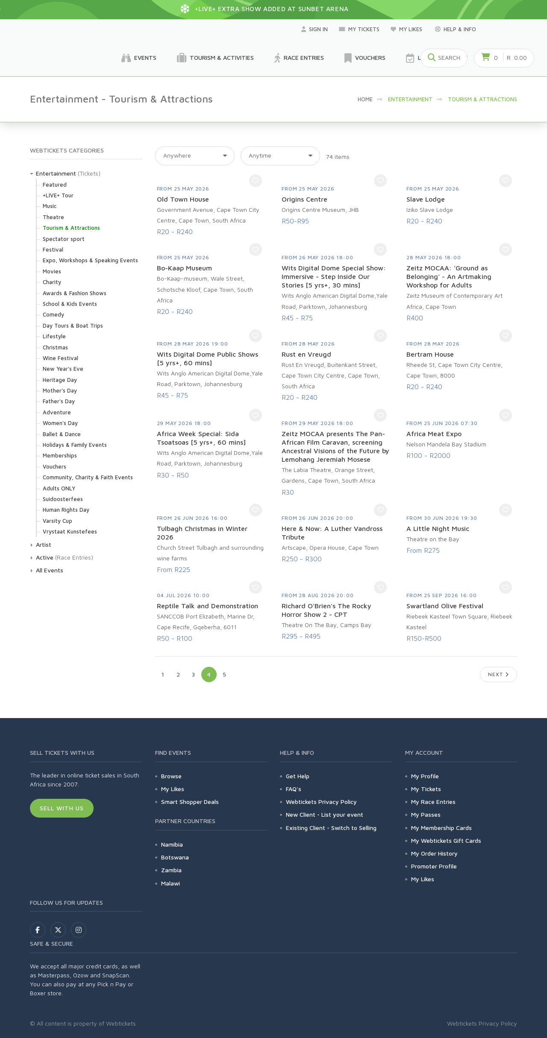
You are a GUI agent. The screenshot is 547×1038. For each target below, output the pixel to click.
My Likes (407, 29)
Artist (43, 544)
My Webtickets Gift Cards (446, 840)
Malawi (170, 883)
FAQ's (293, 788)
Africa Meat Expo (434, 433)
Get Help (297, 776)
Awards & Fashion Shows (74, 293)
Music (49, 205)
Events (138, 58)
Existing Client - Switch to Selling (331, 827)
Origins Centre (304, 199)
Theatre (53, 217)
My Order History (434, 853)
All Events (49, 570)
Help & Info (455, 29)
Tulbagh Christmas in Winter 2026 (202, 533)
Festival (53, 249)
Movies (52, 271)
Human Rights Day (66, 509)
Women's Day (60, 422)
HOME (365, 99)
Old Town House (183, 199)
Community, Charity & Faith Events (88, 477)
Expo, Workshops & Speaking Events (90, 260)
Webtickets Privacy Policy (321, 801)
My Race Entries (433, 801)
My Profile (425, 776)
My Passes (426, 814)
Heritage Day (60, 379)
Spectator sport (64, 238)
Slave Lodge (425, 199)
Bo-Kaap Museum (184, 268)
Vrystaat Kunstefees (70, 531)
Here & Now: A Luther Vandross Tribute (332, 533)
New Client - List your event (324, 814)
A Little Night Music (437, 528)
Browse (171, 776)
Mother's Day (60, 390)
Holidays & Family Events (75, 444)
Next (498, 674)
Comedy (53, 314)
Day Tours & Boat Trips (73, 325)
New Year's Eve (63, 368)
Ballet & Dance (62, 434)
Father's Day (59, 401)
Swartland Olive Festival (444, 606)
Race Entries (299, 58)
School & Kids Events (70, 303)
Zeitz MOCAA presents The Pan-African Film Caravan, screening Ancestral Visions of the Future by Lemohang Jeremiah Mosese (335, 446)
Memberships (60, 455)
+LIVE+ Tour (58, 195)
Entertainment (56, 173)
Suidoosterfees (63, 499)
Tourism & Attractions (71, 227)
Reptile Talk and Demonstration (207, 606)
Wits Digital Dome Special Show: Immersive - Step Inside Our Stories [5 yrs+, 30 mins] (334, 276)
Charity (52, 282)
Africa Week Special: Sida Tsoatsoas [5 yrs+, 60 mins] (201, 438)
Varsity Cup (57, 520)
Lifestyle (54, 336)
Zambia (171, 870)
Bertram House (430, 354)
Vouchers (364, 58)
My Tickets (359, 29)
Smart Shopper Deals (190, 801)
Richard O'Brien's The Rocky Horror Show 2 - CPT (326, 610)
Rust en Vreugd (306, 354)
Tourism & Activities (215, 58)
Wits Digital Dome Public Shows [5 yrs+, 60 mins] (207, 358)
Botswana (175, 857)
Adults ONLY (59, 488)
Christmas (55, 347)
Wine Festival (60, 358)
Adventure (57, 412)
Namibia (172, 844)
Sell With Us (62, 808)
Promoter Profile (434, 866)
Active (44, 557)
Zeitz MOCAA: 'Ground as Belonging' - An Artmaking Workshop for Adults (448, 276)
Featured (55, 184)
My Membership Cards (441, 827)
